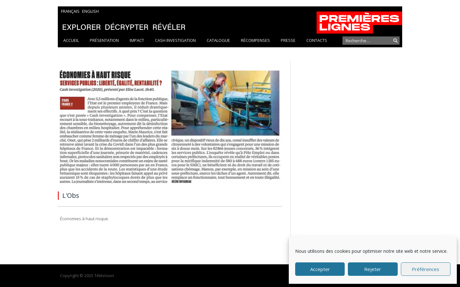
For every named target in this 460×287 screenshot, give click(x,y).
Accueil (71, 40)
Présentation (104, 40)
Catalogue (218, 40)
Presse (288, 40)
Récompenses (255, 40)
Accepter (320, 269)
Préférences (425, 269)
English (90, 11)
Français (70, 11)
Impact (137, 40)
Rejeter (372, 269)
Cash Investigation (175, 40)
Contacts (316, 40)
